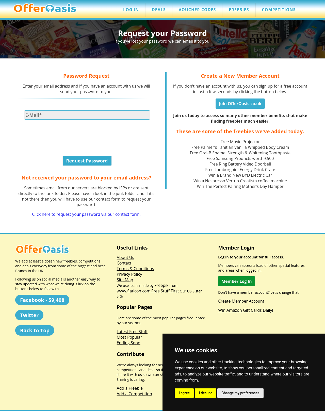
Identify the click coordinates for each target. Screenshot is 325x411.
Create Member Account (241, 301)
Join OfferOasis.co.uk (240, 103)
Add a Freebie (130, 388)
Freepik (161, 285)
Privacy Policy (129, 274)
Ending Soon (128, 343)
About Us (125, 257)
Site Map (125, 280)
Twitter (29, 315)
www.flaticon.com (134, 291)
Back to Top (35, 330)
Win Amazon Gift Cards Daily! (245, 310)
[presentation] (56, 134)
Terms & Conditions (135, 268)
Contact (124, 263)
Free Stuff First (165, 291)
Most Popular (129, 337)
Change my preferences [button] (240, 393)
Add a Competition (134, 394)
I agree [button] (184, 393)
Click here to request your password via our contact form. (86, 214)
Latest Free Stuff (132, 331)
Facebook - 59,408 (42, 300)
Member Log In (236, 281)
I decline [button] (205, 393)
